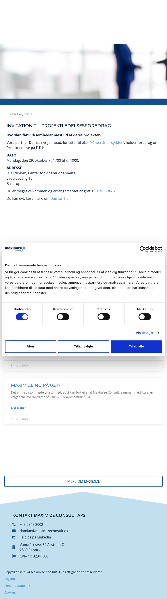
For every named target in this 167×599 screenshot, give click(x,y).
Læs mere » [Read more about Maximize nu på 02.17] (19, 408)
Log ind (9, 579)
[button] (160, 20)
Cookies (10, 592)
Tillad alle (136, 346)
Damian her (60, 198)
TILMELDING (105, 191)
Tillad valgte (83, 346)
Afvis (31, 346)
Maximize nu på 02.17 (35, 385)
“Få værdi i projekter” (106, 142)
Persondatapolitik (17, 585)
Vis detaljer (145, 333)
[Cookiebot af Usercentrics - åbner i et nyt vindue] (143, 249)
